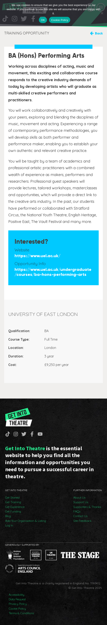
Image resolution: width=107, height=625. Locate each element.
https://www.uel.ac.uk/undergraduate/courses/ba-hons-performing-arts (53, 272)
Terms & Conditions (21, 613)
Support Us (80, 502)
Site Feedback (82, 521)
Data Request (17, 599)
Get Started (12, 497)
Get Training (13, 502)
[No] (102, 13)
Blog (8, 516)
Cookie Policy (17, 608)
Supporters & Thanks (87, 507)
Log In (9, 525)
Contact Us (80, 516)
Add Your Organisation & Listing (25, 521)
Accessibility (16, 595)
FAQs (76, 511)
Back (99, 33)
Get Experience (15, 507)
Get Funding (13, 511)
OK (43, 20)
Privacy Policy (18, 604)
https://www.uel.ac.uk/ (37, 255)
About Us (79, 497)
